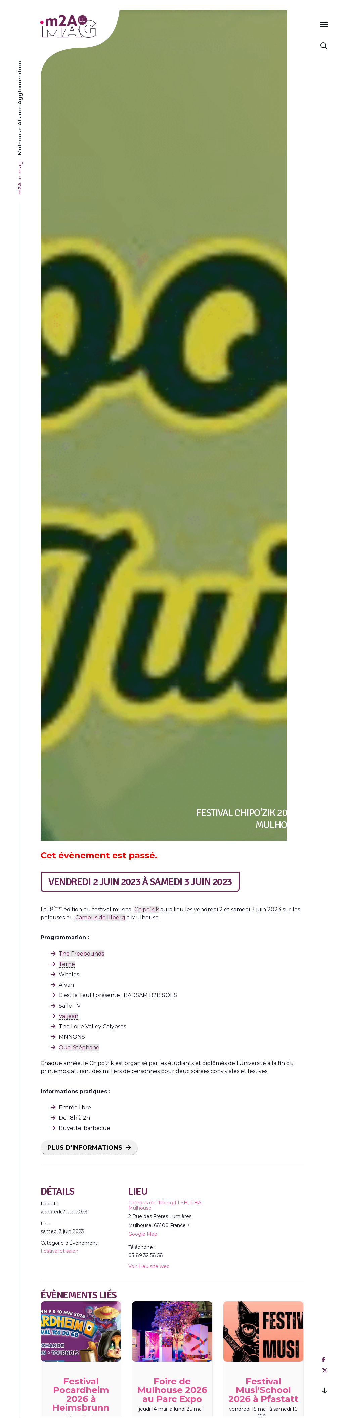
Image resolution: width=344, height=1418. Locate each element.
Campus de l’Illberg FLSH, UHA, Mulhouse (165, 1205)
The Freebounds (81, 953)
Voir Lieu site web (149, 1266)
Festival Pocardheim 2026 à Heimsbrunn (81, 1394)
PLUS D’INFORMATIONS (84, 1147)
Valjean (68, 1016)
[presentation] (81, 1331)
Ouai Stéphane (79, 1047)
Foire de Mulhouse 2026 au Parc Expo (172, 1390)
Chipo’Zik (146, 909)
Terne (67, 964)
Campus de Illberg (100, 917)
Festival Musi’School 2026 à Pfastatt (263, 1390)
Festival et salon (59, 1251)
